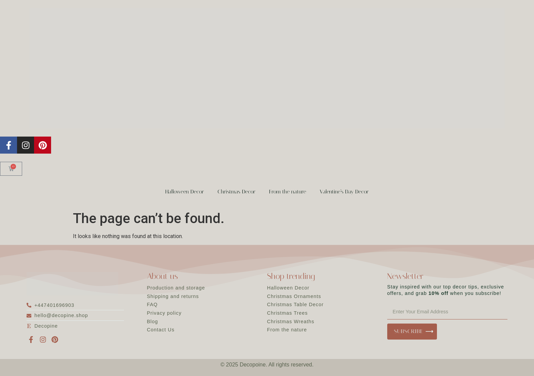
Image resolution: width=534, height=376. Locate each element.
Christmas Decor (236, 191)
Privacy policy (164, 313)
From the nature (287, 191)
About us (162, 276)
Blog (152, 321)
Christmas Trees (287, 313)
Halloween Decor (184, 191)
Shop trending (291, 276)
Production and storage (176, 288)
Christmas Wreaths (290, 321)
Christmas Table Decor (295, 304)
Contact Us (160, 329)
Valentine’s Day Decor (344, 191)
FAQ (152, 304)
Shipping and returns (173, 296)
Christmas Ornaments (294, 296)
